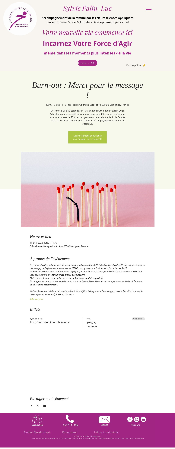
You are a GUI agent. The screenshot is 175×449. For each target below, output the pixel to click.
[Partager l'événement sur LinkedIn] (44, 406)
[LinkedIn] (143, 419)
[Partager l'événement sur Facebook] (31, 406)
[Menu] (149, 9)
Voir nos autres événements (87, 138)
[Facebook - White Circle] (130, 419)
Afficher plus (36, 299)
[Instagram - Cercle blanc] (136, 419)
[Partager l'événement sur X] (38, 406)
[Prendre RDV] (87, 63)
